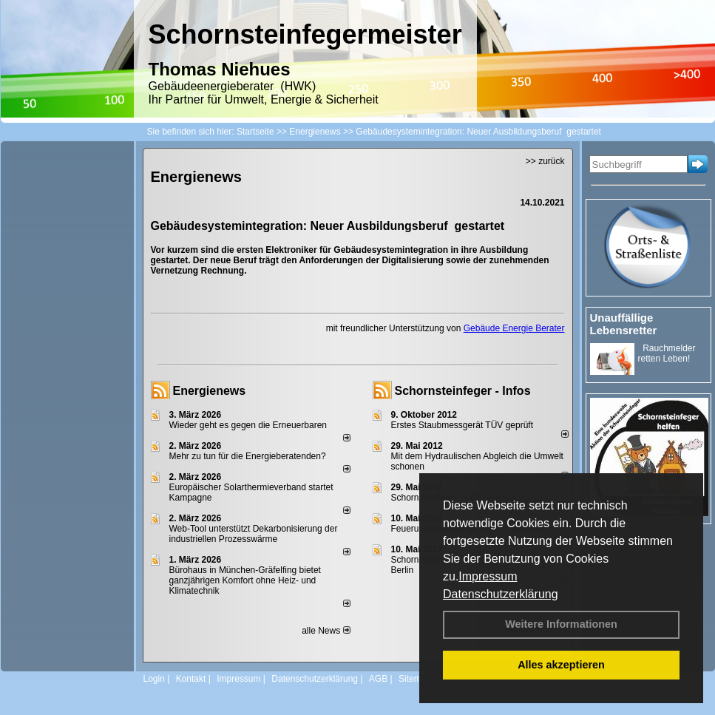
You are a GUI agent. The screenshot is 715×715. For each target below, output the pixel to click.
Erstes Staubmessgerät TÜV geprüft (462, 425)
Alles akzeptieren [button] (561, 665)
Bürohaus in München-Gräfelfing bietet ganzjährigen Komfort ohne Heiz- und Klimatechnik (245, 580)
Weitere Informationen (561, 624)
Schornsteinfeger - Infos (463, 390)
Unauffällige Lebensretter (623, 323)
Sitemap (415, 679)
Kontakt (191, 679)
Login (154, 679)
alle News (326, 631)
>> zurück (545, 161)
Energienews (209, 390)
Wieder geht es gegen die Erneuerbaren (248, 425)
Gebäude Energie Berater (514, 328)
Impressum (487, 576)
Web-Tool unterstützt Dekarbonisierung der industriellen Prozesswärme (253, 533)
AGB (378, 679)
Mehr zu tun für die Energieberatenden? (247, 456)
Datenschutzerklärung (500, 594)
